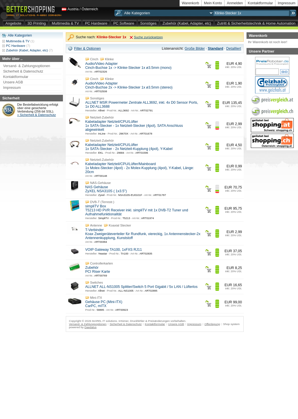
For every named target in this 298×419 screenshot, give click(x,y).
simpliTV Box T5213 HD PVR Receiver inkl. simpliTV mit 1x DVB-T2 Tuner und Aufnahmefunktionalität (136, 210)
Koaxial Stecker (120, 225)
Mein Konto (213, 3)
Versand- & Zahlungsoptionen (26, 66)
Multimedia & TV (65, 23)
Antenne (96, 225)
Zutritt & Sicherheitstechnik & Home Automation (256, 23)
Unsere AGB (13, 82)
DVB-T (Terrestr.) (102, 202)
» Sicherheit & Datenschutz (36, 115)
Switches (96, 282)
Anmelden (235, 3)
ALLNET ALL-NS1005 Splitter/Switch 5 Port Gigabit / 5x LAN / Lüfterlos (141, 287)
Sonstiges (148, 23)
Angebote (13, 23)
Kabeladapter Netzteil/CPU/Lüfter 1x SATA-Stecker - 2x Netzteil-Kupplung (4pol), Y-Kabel (128, 147)
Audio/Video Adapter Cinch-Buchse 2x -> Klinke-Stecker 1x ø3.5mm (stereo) (128, 85)
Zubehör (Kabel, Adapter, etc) (186, 23)
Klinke (109, 59)
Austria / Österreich (82, 9)
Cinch (94, 59)
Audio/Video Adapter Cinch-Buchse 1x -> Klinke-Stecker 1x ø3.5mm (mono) (128, 66)
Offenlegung (212, 324)
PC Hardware (96, 23)
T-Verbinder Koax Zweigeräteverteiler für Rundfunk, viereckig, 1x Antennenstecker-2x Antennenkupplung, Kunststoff (142, 234)
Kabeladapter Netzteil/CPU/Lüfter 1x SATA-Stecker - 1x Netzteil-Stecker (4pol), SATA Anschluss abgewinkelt (134, 126)
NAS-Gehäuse (100, 183)
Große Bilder (194, 49)
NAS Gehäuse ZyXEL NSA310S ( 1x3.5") (106, 189)
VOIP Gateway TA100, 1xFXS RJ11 (113, 250)
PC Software (123, 23)
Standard (215, 49)
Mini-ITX (96, 297)
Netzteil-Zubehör (102, 117)
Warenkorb (190, 3)
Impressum (286, 3)
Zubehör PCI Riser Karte (97, 270)
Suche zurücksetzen (148, 37)
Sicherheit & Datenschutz (23, 71)
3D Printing (36, 23)
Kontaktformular (260, 3)
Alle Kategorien (20, 35)
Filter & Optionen (87, 49)
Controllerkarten (101, 263)
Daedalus (90, 327)
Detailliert (233, 49)
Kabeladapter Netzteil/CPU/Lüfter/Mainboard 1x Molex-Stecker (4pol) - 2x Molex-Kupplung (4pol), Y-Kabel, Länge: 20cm (139, 168)
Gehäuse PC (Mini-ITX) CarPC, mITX (103, 304)
